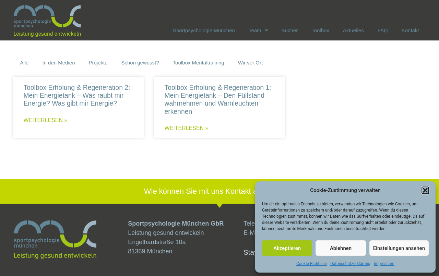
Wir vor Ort (250, 62)
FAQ (383, 30)
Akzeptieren (287, 248)
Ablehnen (341, 248)
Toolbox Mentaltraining (198, 62)
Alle (24, 62)
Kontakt (410, 30)
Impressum (384, 263)
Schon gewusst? (140, 62)
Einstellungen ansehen (399, 248)
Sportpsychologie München (204, 30)
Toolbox (320, 30)
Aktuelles (353, 30)
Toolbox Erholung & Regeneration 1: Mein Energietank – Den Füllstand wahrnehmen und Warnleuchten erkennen (217, 99)
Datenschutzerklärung (350, 263)
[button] (425, 190)
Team (258, 30)
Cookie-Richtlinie (311, 263)
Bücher (290, 30)
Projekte (97, 62)
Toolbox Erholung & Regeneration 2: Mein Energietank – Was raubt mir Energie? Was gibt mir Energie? (76, 95)
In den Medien (58, 62)
